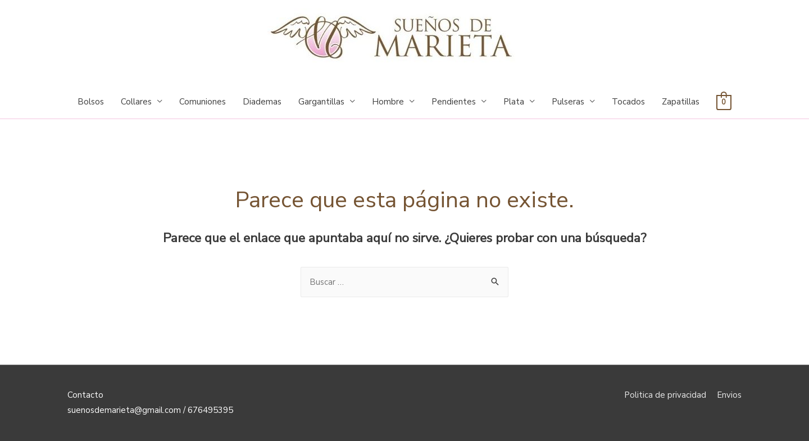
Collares (136, 101)
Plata (513, 101)
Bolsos (91, 101)
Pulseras (568, 101)
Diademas (262, 101)
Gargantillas (321, 101)
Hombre (388, 101)
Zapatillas (680, 101)
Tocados (628, 101)
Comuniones (202, 101)
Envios (729, 395)
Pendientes (453, 101)
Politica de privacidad (665, 395)
